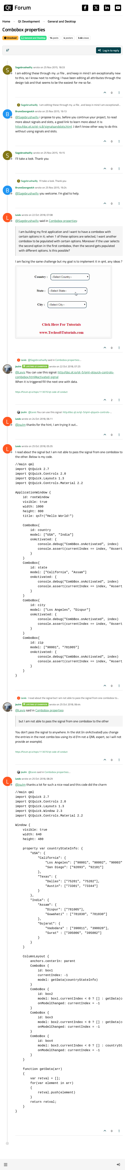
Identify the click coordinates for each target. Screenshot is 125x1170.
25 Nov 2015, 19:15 (54, 153)
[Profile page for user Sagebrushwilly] (7, 70)
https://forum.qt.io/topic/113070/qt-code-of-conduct (41, 392)
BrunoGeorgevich (24, 111)
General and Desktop (33, 38)
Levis (18, 215)
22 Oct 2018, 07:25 (70, 366)
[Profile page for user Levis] (7, 217)
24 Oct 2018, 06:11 (42, 419)
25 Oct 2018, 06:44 (70, 704)
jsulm (18, 366)
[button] (6, 1164)
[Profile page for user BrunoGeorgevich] (7, 114)
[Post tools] (119, 93)
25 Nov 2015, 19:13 (56, 111)
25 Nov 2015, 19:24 (56, 187)
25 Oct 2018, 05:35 (42, 446)
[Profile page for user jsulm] (7, 369)
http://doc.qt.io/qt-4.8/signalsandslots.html (43, 126)
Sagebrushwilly (23, 67)
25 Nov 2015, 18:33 (54, 67)
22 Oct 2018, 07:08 (42, 215)
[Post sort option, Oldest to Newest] (7, 50)
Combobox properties (63, 220)
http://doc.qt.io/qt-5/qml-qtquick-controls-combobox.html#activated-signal (69, 414)
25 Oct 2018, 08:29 (42, 779)
